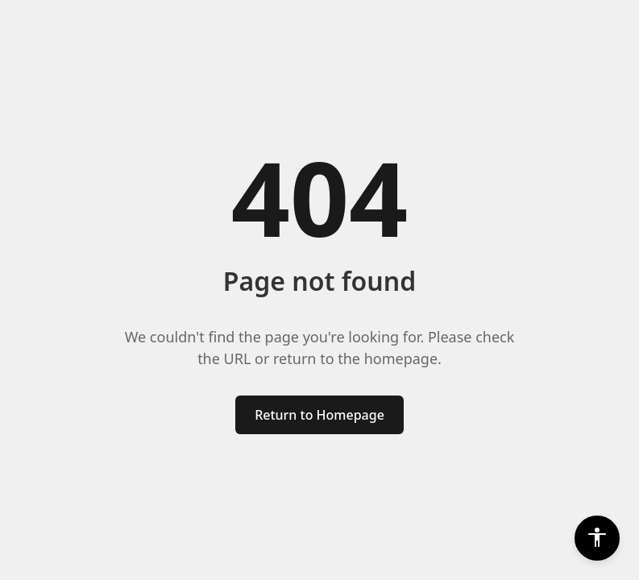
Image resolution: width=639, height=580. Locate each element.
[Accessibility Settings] (597, 538)
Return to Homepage (319, 415)
